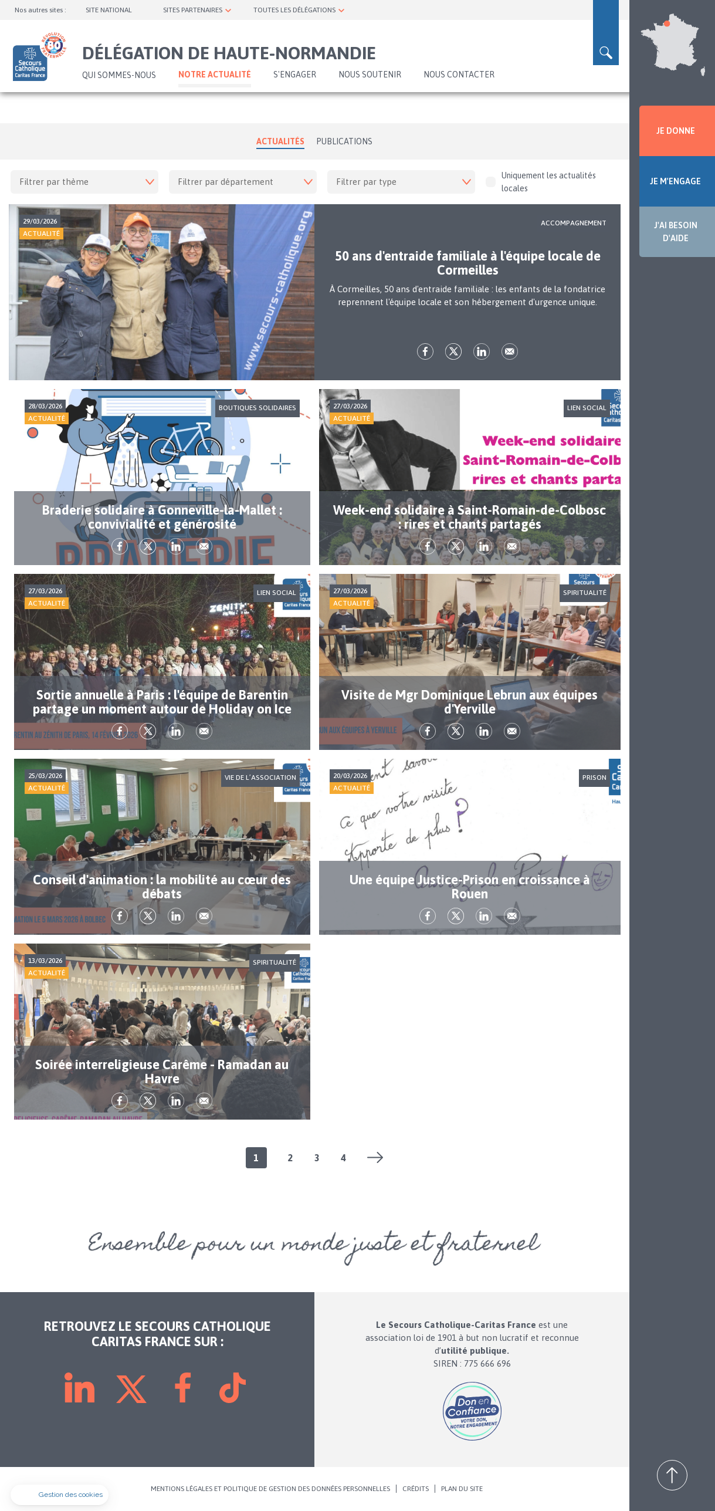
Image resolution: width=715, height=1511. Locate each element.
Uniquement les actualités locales (541, 182)
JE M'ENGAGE (675, 181)
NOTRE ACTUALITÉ (214, 74)
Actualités (280, 141)
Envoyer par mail (509, 351)
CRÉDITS (415, 1489)
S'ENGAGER (294, 74)
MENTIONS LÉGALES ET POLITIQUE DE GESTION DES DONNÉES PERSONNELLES (270, 1489)
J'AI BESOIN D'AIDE (675, 232)
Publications (344, 141)
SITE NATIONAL (109, 10)
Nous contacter (458, 74)
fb (425, 351)
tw (453, 351)
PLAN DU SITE (462, 1489)
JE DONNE (675, 131)
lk (481, 351)
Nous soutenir (369, 74)
